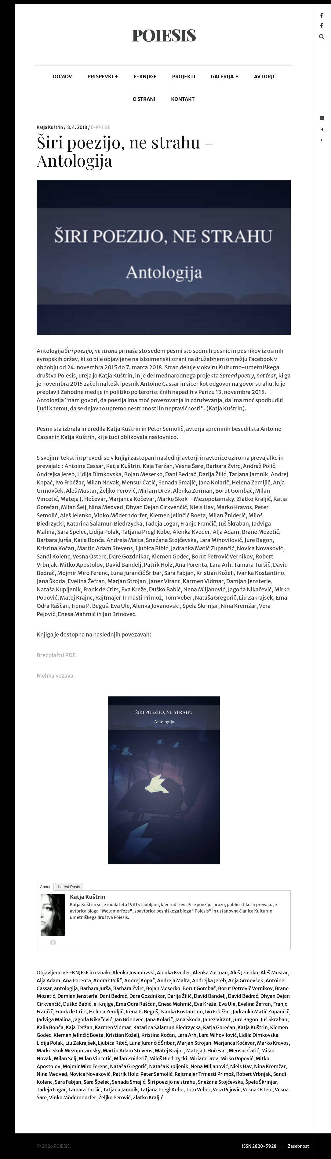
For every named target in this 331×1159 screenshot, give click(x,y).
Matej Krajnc (169, 1050)
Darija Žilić (179, 996)
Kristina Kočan (158, 1035)
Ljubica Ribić (112, 1043)
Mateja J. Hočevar (206, 1050)
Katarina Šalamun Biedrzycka (167, 1027)
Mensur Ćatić (244, 1050)
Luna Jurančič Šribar (152, 1043)
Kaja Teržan (79, 1027)
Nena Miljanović (209, 1066)
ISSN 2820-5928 (259, 1146)
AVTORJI (264, 76)
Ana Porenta (77, 980)
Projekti (183, 76)
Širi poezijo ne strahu (171, 1082)
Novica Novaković (89, 1074)
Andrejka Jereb (209, 980)
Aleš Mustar (274, 972)
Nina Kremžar (270, 1066)
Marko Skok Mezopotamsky (68, 1050)
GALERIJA (224, 76)
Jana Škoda (188, 1019)
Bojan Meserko (163, 988)
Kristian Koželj (122, 1035)
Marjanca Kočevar (234, 1043)
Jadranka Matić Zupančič (261, 1011)
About (45, 886)
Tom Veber (198, 1089)
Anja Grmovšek (245, 980)
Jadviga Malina (54, 1019)
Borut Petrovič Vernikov (245, 988)
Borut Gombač (199, 988)
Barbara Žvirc (128, 988)
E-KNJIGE (145, 76)
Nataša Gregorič (128, 1066)
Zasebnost (298, 1146)
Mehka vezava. (56, 675)
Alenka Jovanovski (133, 972)
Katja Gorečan (219, 1027)
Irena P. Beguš (141, 1011)
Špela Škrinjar (261, 1082)
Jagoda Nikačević (92, 1019)
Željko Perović (114, 1097)
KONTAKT (183, 99)
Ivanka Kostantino (181, 1011)
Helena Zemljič (106, 1011)
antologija (66, 988)
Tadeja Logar (51, 1089)
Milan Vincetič (95, 1058)
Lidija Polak (50, 1043)
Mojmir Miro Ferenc (85, 1066)
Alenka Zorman (210, 972)
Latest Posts (69, 886)
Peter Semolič (156, 1074)
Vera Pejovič (226, 1089)
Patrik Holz (125, 1074)
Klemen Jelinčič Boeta (78, 1035)
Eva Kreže (205, 1004)
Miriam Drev (204, 1058)
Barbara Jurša (95, 988)
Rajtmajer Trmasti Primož (204, 1074)
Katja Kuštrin (50, 127)
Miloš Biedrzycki (168, 1058)
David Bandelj (210, 996)
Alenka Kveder (173, 972)
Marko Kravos (273, 1043)
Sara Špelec (96, 1082)
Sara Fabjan (68, 1082)
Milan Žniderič (130, 1058)
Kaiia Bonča (50, 1027)
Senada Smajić (128, 1082)
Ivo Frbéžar (217, 1011)
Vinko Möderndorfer (72, 1097)
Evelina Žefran (254, 1004)
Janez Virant (217, 1019)
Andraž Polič (107, 980)
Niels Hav (241, 1066)
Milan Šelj (65, 1058)
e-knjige (103, 1004)
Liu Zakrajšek (80, 1043)
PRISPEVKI (103, 76)
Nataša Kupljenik (168, 1066)
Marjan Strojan (194, 1043)
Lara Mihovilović (218, 1035)
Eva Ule (227, 1004)
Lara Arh (186, 1035)
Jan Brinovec (129, 1019)
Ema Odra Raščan (136, 1004)
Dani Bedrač (113, 996)
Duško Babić (77, 1004)
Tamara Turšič (84, 1089)
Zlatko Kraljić (148, 1097)
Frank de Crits (71, 1011)
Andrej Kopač (139, 980)
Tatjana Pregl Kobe (161, 1089)
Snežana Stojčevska (220, 1082)
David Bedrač (243, 996)
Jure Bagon (245, 1019)
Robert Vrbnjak (253, 1074)
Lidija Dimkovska (258, 1035)
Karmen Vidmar (113, 1027)
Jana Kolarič (159, 1019)
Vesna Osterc (257, 1089)
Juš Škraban (273, 1019)
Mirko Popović (236, 1058)
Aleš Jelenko (244, 972)
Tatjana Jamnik (120, 1089)
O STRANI (144, 99)
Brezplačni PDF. (57, 655)
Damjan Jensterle (77, 996)
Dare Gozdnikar (147, 996)
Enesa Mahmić (175, 1004)
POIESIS (163, 35)
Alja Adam (48, 980)
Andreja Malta (173, 980)
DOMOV (62, 76)
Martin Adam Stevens (127, 1050)
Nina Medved (52, 1074)
